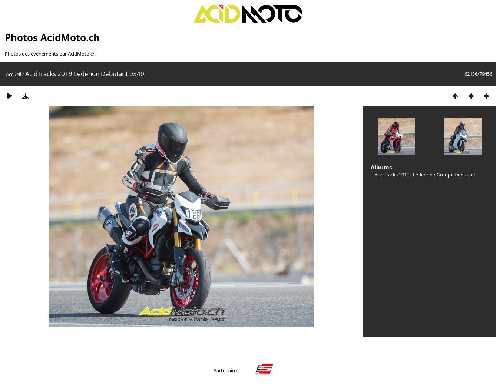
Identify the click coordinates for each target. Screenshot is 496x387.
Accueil (13, 74)
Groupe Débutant (456, 174)
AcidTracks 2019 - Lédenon (403, 174)
